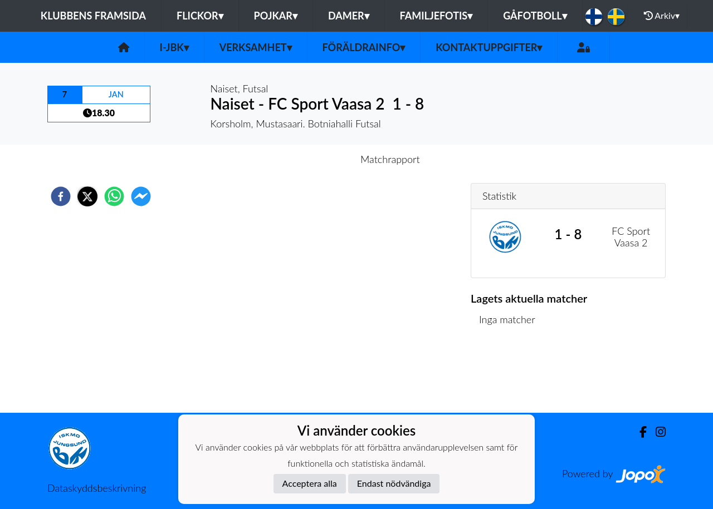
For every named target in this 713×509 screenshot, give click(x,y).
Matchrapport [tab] (389, 159)
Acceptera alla (309, 483)
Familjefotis (436, 15)
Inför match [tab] (318, 159)
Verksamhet (255, 47)
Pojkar (275, 15)
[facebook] (61, 196)
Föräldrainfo (364, 47)
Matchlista (506, 375)
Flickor (200, 15)
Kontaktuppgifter (489, 47)
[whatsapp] (114, 196)
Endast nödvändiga (394, 483)
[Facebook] (639, 432)
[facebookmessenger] (141, 196)
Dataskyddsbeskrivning (96, 488)
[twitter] (87, 196)
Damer (348, 15)
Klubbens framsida (93, 15)
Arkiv (662, 15)
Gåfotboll (535, 15)
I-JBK (174, 47)
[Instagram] (656, 432)
